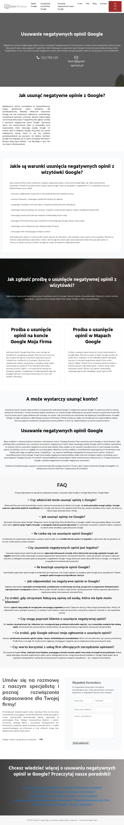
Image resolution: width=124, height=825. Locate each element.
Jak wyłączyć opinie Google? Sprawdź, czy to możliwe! (62, 796)
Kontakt (103, 3)
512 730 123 (115, 6)
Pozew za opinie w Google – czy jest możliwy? (62, 805)
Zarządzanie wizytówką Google (45, 6)
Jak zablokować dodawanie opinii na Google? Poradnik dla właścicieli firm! (62, 801)
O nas (80, 3)
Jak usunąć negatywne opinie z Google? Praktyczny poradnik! (62, 788)
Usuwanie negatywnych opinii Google (66, 6)
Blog (95, 3)
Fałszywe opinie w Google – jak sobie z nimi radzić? (62, 792)
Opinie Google (34, 5)
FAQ (87, 3)
